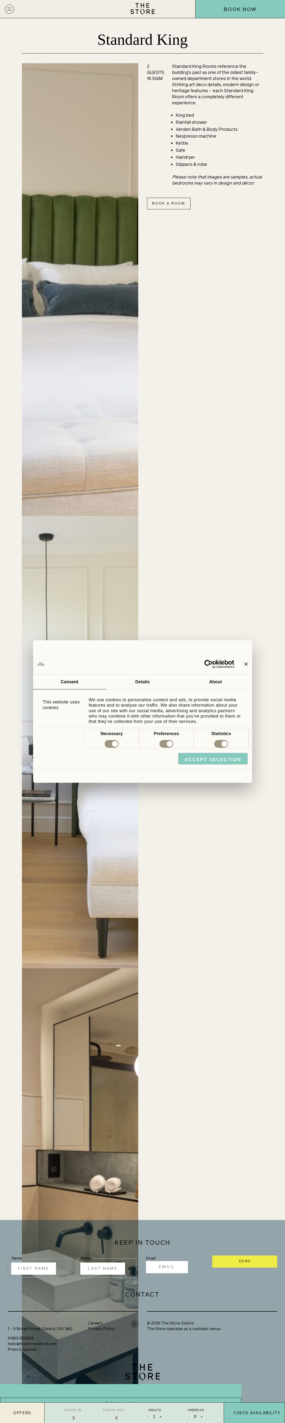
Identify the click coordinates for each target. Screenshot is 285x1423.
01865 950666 (21, 1338)
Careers (95, 1323)
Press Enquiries (22, 1349)
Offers (22, 1413)
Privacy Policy (101, 1329)
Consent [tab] (69, 681)
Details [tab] (142, 681)
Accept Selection (212, 759)
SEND (244, 1261)
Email (151, 1258)
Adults (154, 1410)
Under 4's (196, 1410)
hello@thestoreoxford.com (32, 1344)
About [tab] (215, 681)
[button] (9, 9)
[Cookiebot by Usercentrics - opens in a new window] (213, 664)
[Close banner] (246, 664)
